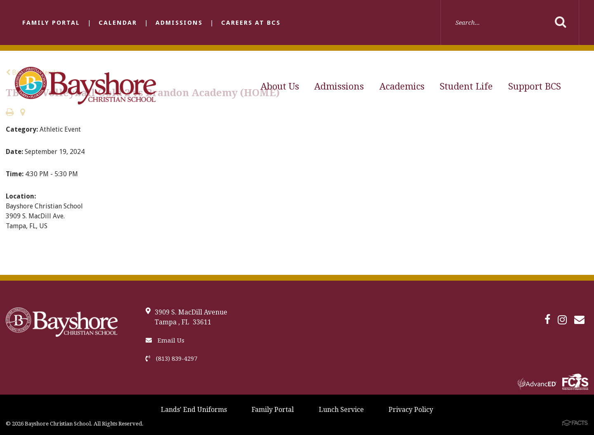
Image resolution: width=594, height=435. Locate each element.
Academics (402, 86)
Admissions (179, 22)
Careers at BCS (250, 22)
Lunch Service (341, 410)
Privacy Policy (411, 410)
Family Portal (51, 22)
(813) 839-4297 (171, 358)
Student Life (466, 86)
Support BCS (534, 86)
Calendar (118, 22)
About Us (280, 86)
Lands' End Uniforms (194, 410)
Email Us (165, 340)
